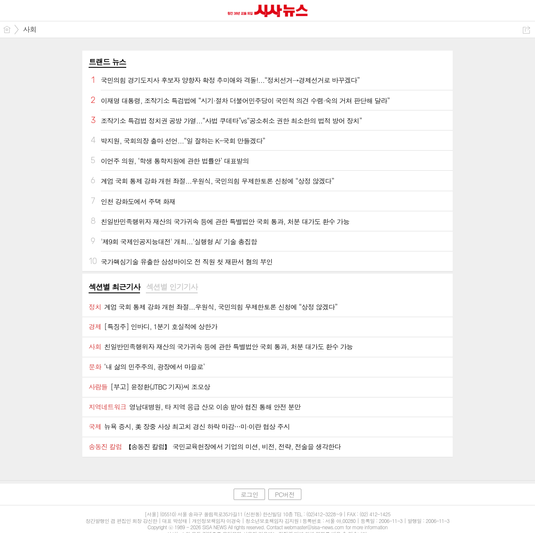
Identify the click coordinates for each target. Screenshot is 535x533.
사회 (29, 29)
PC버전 (285, 494)
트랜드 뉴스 (107, 61)
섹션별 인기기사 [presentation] (171, 287)
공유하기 (526, 30)
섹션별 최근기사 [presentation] (114, 287)
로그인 (249, 494)
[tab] (114, 287)
